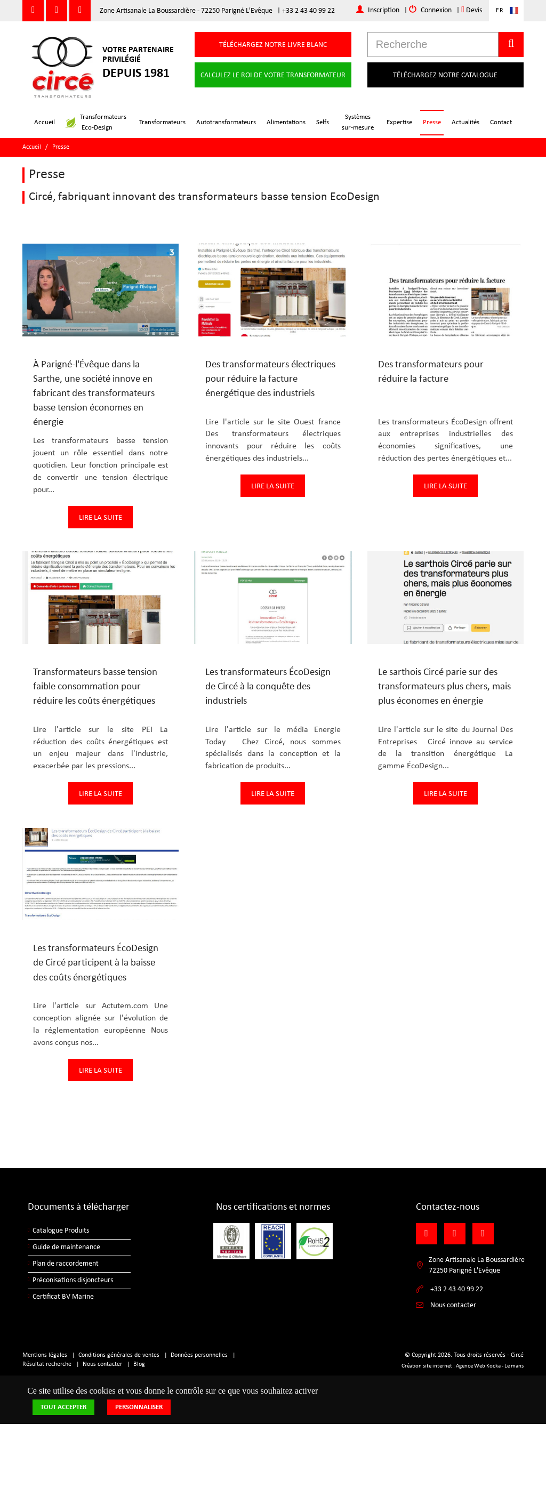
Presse (432, 122)
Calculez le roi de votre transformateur (273, 75)
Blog (139, 1364)
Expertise (399, 122)
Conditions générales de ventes (118, 1355)
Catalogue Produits (61, 1231)
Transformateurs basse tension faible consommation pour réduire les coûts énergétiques (95, 686)
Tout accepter (63, 1407)
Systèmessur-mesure (358, 122)
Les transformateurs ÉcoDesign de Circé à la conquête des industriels (268, 686)
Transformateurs (162, 122)
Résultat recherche (46, 1364)
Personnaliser (139, 1407)
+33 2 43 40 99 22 (308, 11)
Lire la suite (100, 518)
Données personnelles (199, 1355)
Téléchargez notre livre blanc (273, 45)
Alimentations (286, 122)
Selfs (322, 122)
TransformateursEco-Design (95, 122)
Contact (501, 122)
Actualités (465, 122)
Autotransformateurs (226, 122)
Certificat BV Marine (63, 1297)
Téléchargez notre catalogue (445, 75)
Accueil (44, 122)
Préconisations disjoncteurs (73, 1280)
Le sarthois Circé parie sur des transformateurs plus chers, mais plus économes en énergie (444, 686)
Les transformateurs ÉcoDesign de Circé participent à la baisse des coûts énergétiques (95, 963)
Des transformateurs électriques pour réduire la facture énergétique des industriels (270, 379)
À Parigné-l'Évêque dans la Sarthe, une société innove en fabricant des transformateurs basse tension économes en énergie (94, 394)
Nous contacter (102, 1364)
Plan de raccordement (66, 1264)
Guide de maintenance (66, 1247)
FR (500, 10)
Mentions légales (44, 1355)
